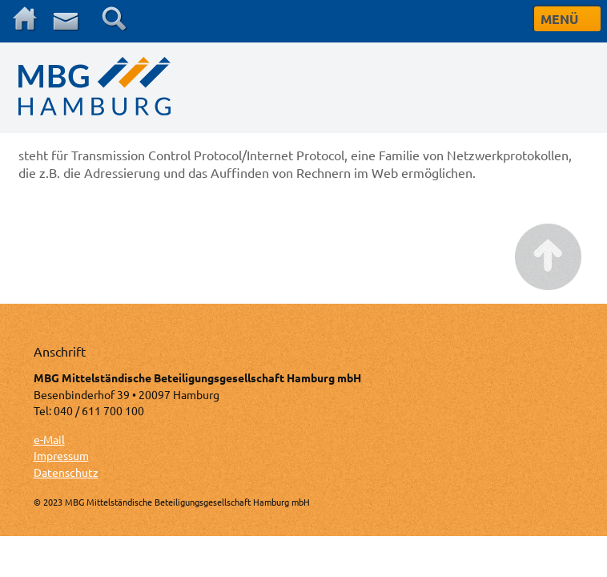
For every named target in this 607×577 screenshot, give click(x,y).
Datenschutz (66, 472)
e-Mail (49, 439)
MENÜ (559, 18)
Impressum (61, 455)
